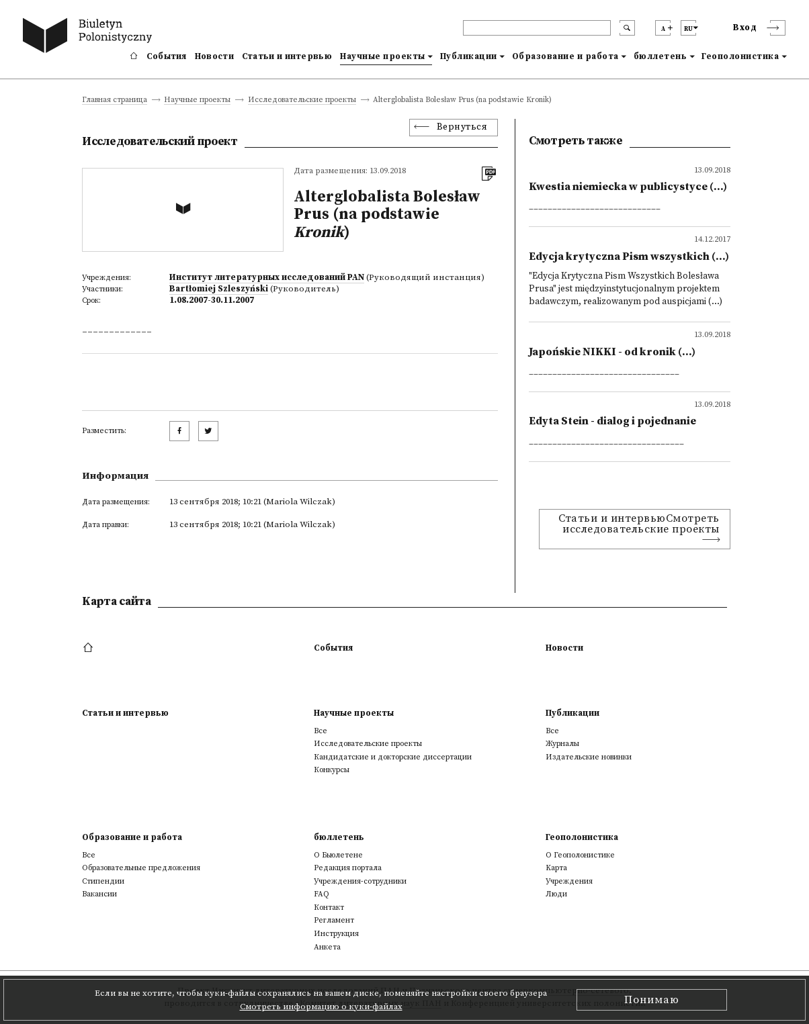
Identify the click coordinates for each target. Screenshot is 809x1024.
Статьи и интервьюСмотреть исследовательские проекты (639, 524)
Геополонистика (740, 56)
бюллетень (660, 56)
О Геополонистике (580, 855)
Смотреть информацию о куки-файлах (321, 1006)
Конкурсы (331, 770)
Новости (214, 56)
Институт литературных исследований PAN (266, 277)
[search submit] (627, 28)
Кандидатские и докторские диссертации (393, 757)
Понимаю (651, 1000)
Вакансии (99, 894)
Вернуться (462, 127)
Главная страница (114, 100)
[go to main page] (90, 37)
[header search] (537, 28)
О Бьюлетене (338, 855)
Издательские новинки (589, 757)
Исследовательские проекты (302, 100)
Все (320, 731)
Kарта (556, 868)
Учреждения (569, 881)
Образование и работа (565, 56)
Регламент (334, 920)
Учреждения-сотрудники (360, 881)
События (166, 56)
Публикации (468, 56)
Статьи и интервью (287, 56)
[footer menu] (89, 648)
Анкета (327, 947)
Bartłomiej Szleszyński (218, 288)
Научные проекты (382, 56)
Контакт (329, 907)
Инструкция (336, 934)
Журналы (562, 744)
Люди (556, 894)
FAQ (321, 894)
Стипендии (103, 881)
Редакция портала (348, 868)
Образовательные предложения (141, 868)
